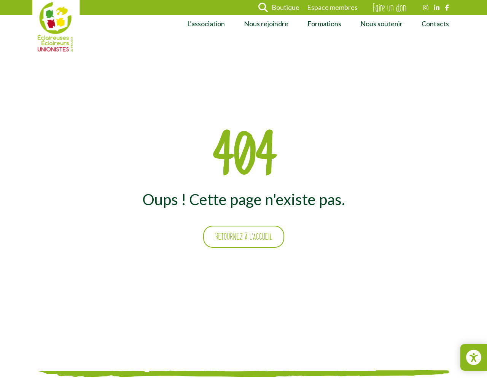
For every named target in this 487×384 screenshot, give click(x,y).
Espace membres (332, 7)
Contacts (435, 23)
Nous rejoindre (266, 23)
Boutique (285, 7)
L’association (206, 23)
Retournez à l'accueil (243, 236)
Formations (324, 23)
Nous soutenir (381, 23)
